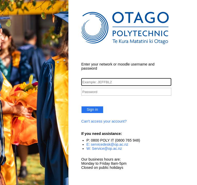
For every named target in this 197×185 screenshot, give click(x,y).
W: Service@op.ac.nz (104, 148)
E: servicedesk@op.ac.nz (107, 144)
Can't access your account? (104, 121)
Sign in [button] (92, 109)
